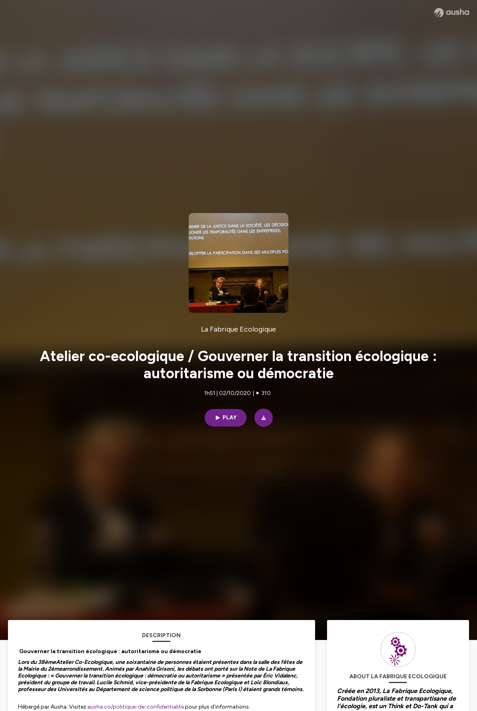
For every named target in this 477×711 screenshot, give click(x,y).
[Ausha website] (451, 13)
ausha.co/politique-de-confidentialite (135, 706)
